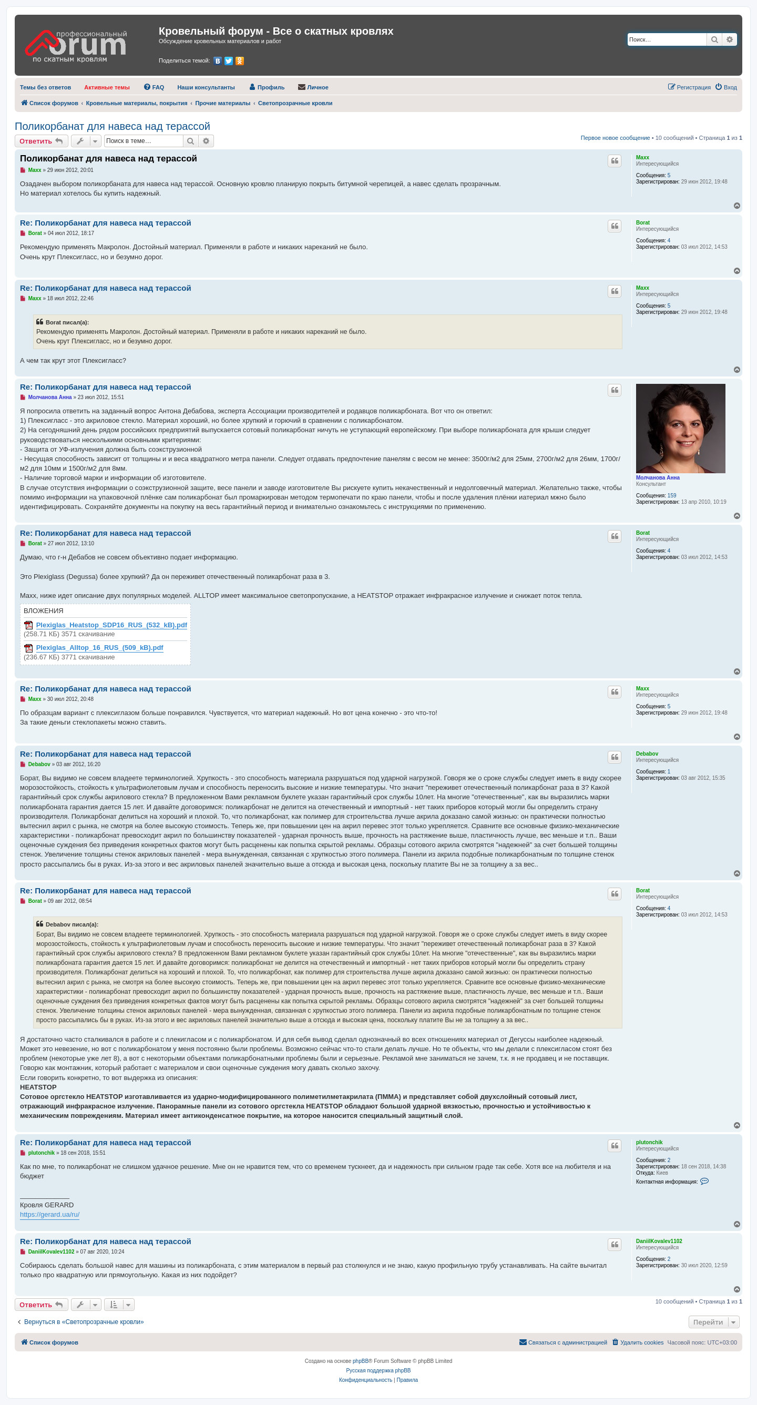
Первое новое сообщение (615, 138)
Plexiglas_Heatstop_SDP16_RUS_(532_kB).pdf (112, 625)
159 (672, 495)
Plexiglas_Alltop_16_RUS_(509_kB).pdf (99, 647)
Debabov (647, 754)
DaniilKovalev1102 (659, 1241)
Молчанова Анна (658, 478)
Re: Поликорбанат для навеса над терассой (105, 222)
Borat (643, 223)
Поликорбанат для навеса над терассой (112, 126)
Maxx (642, 157)
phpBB (361, 1361)
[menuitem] (45, 87)
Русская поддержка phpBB (378, 1370)
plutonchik (649, 1142)
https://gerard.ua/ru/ (49, 1214)
